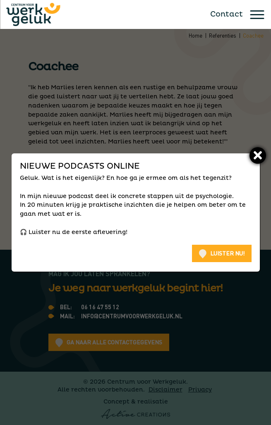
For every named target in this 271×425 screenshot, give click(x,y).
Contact (226, 14)
